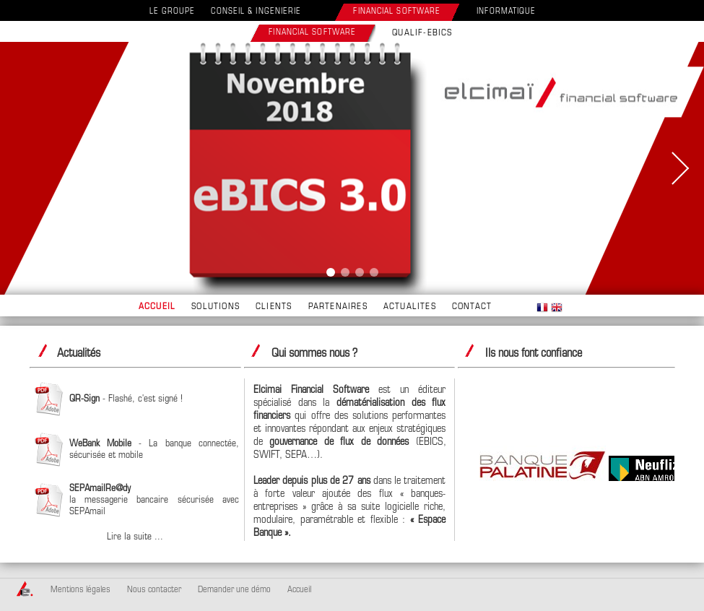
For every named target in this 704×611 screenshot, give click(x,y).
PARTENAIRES (338, 307)
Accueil (299, 590)
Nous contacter (154, 590)
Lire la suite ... (135, 537)
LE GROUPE (172, 12)
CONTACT (472, 307)
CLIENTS (274, 307)
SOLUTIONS (215, 307)
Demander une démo (234, 590)
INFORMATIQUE (506, 12)
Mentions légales (80, 590)
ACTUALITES (409, 307)
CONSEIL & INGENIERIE (256, 12)
